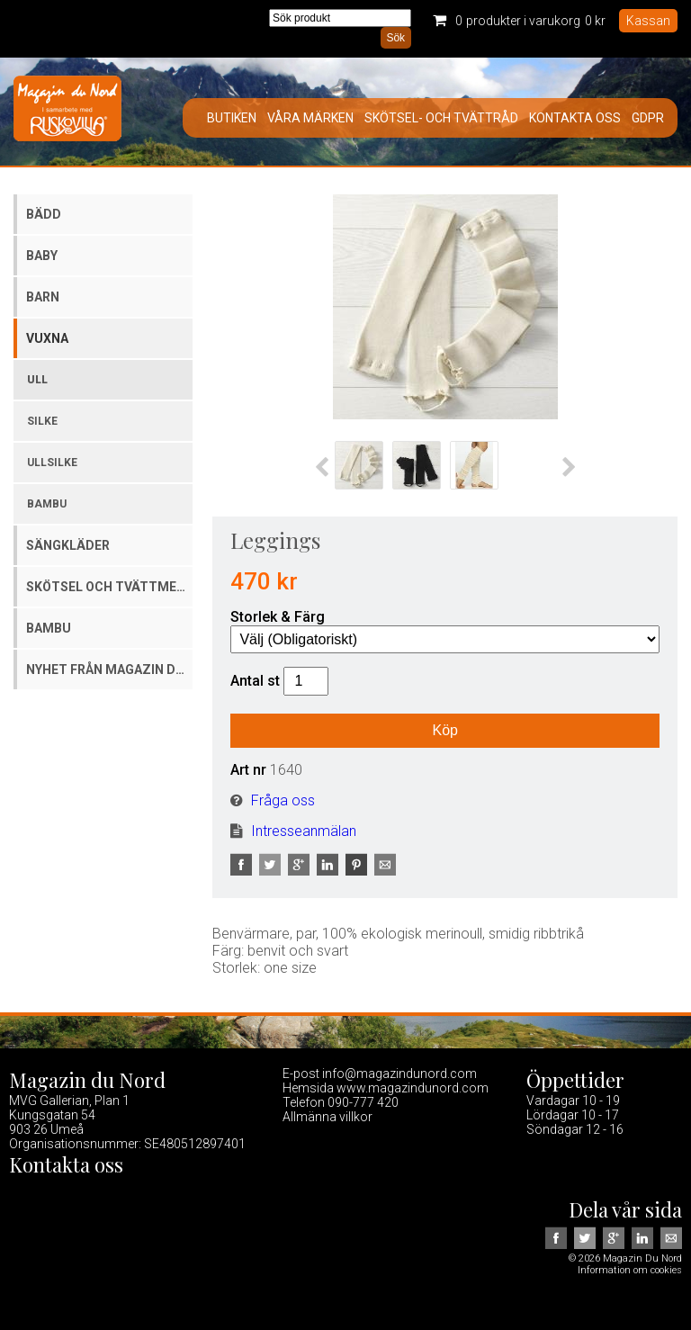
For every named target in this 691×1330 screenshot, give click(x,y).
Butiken (231, 118)
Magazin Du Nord (67, 112)
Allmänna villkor (327, 1117)
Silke (42, 421)
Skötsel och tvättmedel (109, 587)
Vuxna (47, 338)
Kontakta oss (575, 118)
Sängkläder (68, 545)
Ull (37, 379)
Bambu (47, 504)
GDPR (648, 118)
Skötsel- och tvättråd (441, 118)
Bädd (43, 214)
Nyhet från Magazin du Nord (109, 669)
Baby (42, 255)
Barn (42, 297)
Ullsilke (52, 462)
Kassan (648, 20)
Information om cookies (630, 1270)
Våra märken (310, 118)
